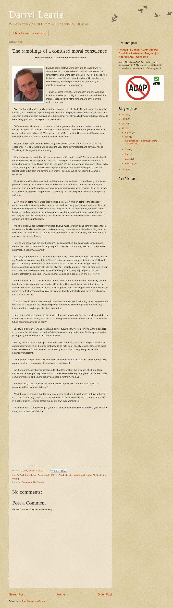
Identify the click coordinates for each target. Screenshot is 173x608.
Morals (77, 475)
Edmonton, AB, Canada (33, 482)
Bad (22, 475)
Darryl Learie (36, 14)
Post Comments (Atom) (33, 601)
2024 (124, 119)
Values (102, 475)
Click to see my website (29, 33)
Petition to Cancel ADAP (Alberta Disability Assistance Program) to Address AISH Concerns (139, 53)
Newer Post (16, 594)
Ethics (54, 475)
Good (61, 475)
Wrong (15, 478)
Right (95, 475)
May (127, 149)
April (127, 154)
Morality (68, 475)
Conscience (30, 475)
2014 (124, 169)
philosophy (86, 475)
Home (61, 594)
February (129, 163)
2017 (124, 123)
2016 (124, 128)
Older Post (104, 594)
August (128, 132)
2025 (124, 114)
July (127, 137)
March (128, 159)
